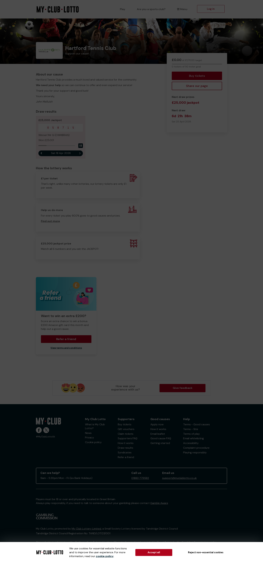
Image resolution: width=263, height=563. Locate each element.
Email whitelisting (193, 438)
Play (122, 9)
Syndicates (125, 452)
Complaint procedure (196, 448)
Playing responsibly (195, 452)
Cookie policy (93, 442)
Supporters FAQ (127, 438)
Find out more (50, 221)
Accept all (154, 552)
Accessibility (191, 443)
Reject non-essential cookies (205, 552)
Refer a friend (66, 339)
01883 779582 (140, 478)
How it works (126, 443)
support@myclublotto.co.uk (179, 478)
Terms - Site (190, 429)
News (88, 433)
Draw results (125, 448)
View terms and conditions (66, 348)
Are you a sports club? (151, 9)
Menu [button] (182, 9)
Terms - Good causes (196, 424)
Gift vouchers (126, 429)
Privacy (89, 437)
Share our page (197, 86)
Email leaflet (157, 434)
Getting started (160, 443)
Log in (211, 9)
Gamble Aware (159, 503)
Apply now (157, 424)
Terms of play (191, 434)
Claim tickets (125, 434)
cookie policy (105, 556)
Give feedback (182, 388)
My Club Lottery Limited (86, 529)
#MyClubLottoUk (45, 436)
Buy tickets (197, 76)
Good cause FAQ (160, 438)
